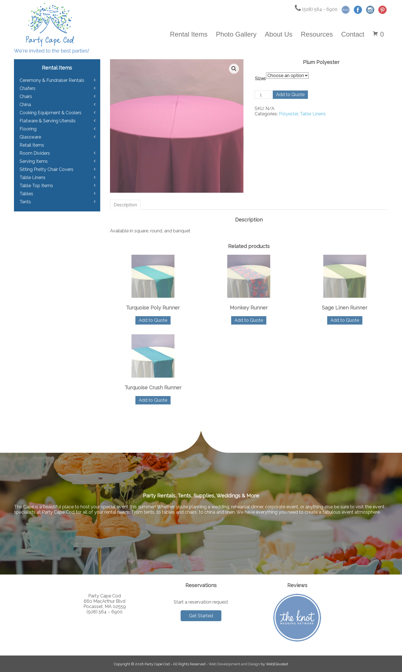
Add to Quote (290, 94)
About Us (279, 34)
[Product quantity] (263, 94)
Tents (25, 201)
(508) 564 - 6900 (316, 9)
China (25, 104)
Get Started (201, 615)
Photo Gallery (236, 34)
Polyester (288, 113)
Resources (317, 34)
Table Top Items (36, 185)
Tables (26, 193)
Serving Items (34, 161)
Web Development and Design (234, 664)
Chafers (27, 88)
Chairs (26, 96)
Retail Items (32, 145)
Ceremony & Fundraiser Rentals (52, 80)
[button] (234, 69)
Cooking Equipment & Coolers (51, 112)
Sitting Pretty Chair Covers (46, 169)
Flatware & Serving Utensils (48, 120)
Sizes (260, 78)
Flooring (28, 129)
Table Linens (313, 113)
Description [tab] (125, 205)
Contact (352, 34)
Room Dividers (35, 153)
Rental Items (189, 34)
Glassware (30, 137)
